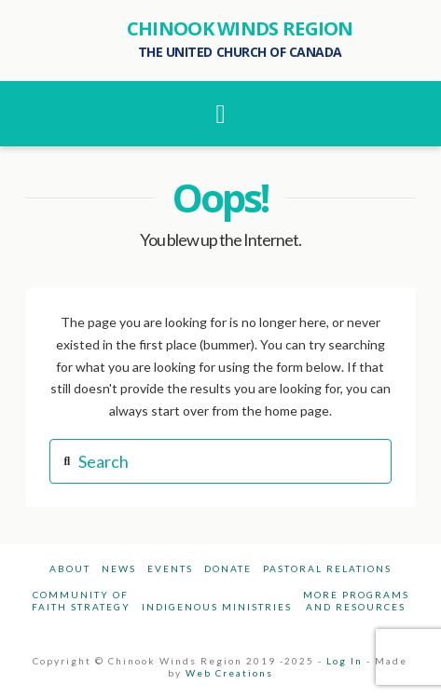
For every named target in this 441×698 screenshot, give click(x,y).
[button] (220, 113)
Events (170, 568)
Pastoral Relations (327, 568)
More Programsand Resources (356, 600)
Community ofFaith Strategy (81, 600)
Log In (344, 660)
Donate (228, 568)
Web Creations (229, 672)
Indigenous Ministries (217, 606)
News (119, 568)
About (69, 568)
